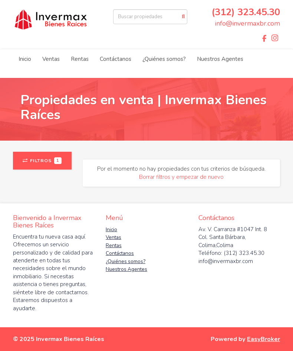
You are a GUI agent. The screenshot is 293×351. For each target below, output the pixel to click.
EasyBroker (263, 339)
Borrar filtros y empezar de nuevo (181, 177)
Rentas (80, 59)
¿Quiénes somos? (164, 59)
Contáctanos (115, 59)
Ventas (51, 59)
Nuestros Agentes (220, 59)
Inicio (25, 59)
